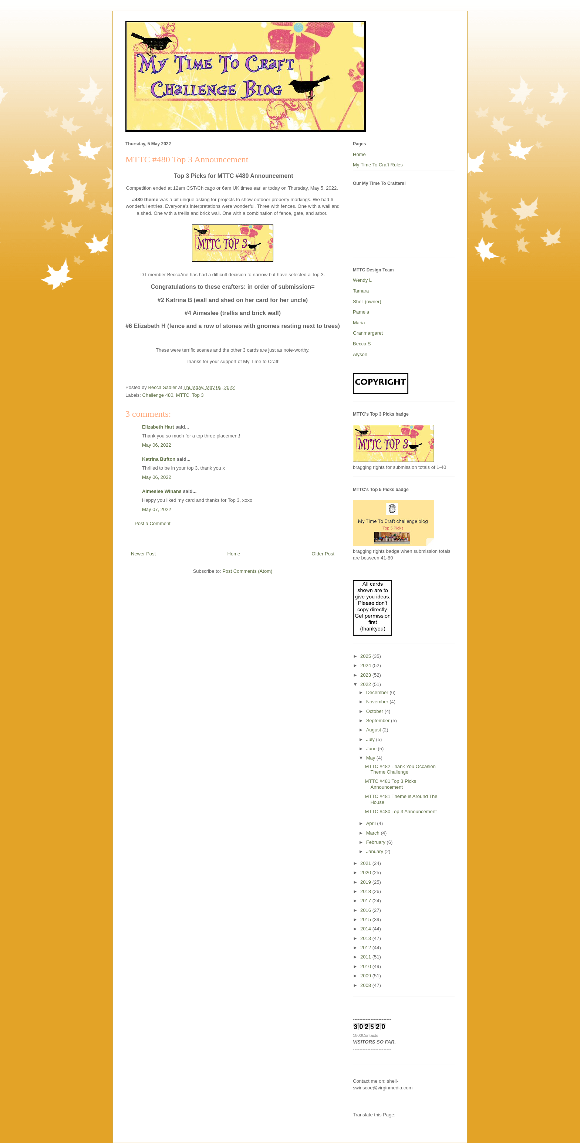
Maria (359, 322)
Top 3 (198, 395)
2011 (366, 957)
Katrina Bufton (158, 459)
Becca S (362, 343)
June (372, 748)
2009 (366, 975)
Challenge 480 (157, 395)
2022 (366, 684)
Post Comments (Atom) (247, 571)
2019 (366, 882)
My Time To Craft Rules (378, 165)
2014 (366, 928)
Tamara (361, 291)
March (373, 833)
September (378, 720)
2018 (366, 891)
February (376, 842)
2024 (366, 665)
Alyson (360, 354)
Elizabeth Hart (158, 427)
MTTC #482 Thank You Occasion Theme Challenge (400, 769)
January (375, 851)
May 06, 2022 (156, 445)
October (375, 711)
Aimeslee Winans (162, 491)
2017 (366, 900)
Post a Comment (153, 523)
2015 (366, 919)
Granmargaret (368, 333)
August (374, 730)
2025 (366, 656)
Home (233, 554)
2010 (366, 966)
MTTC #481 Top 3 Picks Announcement (390, 784)
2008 (366, 985)
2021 (366, 863)
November (378, 701)
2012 (366, 947)
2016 (366, 910)
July (371, 739)
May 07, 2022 (156, 509)
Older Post (323, 554)
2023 (366, 675)
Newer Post (143, 554)
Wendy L (362, 280)
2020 (366, 872)
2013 (366, 938)
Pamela (361, 312)
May (371, 758)
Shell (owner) (367, 301)
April (371, 823)
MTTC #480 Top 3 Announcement (400, 811)
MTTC (182, 395)
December (378, 692)
